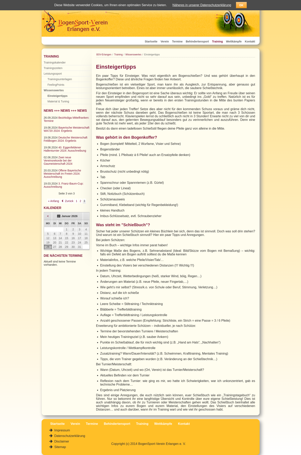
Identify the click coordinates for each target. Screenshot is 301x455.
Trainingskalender (55, 62)
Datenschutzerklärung (69, 436)
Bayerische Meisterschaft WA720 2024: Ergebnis (66, 129)
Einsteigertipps (58, 95)
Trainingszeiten (53, 68)
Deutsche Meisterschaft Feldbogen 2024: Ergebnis (65, 139)
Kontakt (250, 41)
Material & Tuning (58, 101)
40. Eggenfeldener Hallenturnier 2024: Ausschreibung (65, 149)
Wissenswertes (133, 54)
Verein (165, 41)
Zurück (69, 201)
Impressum (62, 430)
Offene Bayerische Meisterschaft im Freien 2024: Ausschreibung (62, 173)
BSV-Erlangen (104, 54)
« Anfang (53, 201)
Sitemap (60, 447)
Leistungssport (53, 73)
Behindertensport (197, 41)
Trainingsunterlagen (60, 79)
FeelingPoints (56, 84)
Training (217, 41)
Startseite (151, 41)
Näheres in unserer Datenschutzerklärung (201, 5)
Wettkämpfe (234, 41)
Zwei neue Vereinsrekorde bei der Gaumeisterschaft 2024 (58, 160)
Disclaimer (61, 441)
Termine (177, 41)
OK (241, 5)
